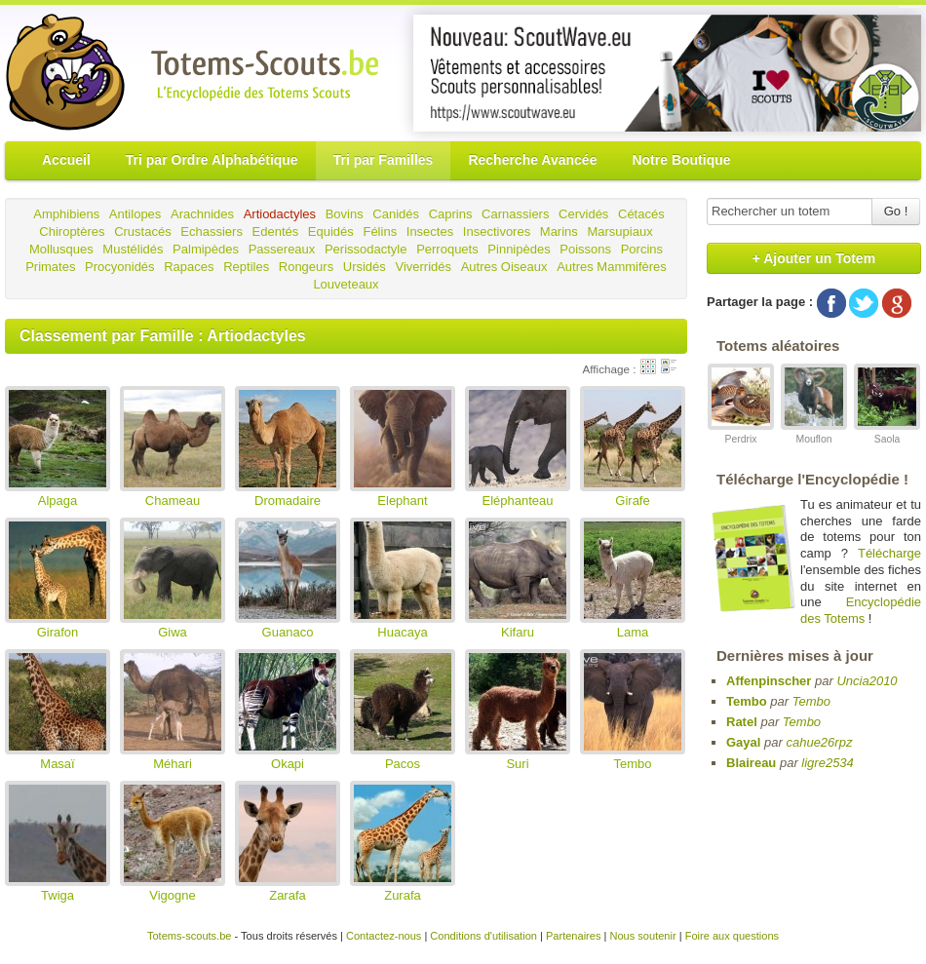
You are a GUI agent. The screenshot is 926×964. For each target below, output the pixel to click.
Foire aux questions (732, 936)
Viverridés (423, 266)
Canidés (395, 214)
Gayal (743, 742)
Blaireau (751, 762)
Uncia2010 (866, 681)
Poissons (585, 249)
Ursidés (364, 266)
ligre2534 (827, 762)
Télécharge (889, 553)
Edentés (275, 231)
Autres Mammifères (612, 266)
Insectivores (496, 231)
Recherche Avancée (532, 160)
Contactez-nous (383, 936)
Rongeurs (306, 266)
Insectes (429, 231)
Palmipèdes (206, 249)
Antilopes (135, 214)
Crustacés (143, 231)
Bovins (345, 214)
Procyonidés (120, 266)
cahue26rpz (819, 742)
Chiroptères (71, 231)
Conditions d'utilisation (483, 936)
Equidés (331, 231)
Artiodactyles (280, 214)
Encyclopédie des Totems (860, 610)
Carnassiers (515, 214)
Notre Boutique (681, 160)
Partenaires (573, 936)
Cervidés (583, 214)
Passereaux (282, 249)
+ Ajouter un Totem (813, 258)
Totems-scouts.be (189, 936)
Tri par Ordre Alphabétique (212, 160)
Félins (380, 231)
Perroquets (447, 249)
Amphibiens (66, 214)
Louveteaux (345, 284)
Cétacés (641, 214)
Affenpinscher (768, 681)
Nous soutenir (642, 936)
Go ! (896, 211)
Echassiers (211, 231)
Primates (50, 266)
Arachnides (202, 214)
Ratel (741, 721)
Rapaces (188, 266)
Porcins (642, 249)
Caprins (451, 214)
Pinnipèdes (518, 249)
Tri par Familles (383, 160)
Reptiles (246, 266)
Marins (559, 231)
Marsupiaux (619, 231)
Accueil (66, 160)
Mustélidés (132, 249)
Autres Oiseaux (504, 266)
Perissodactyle (366, 249)
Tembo (746, 701)
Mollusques (61, 249)
